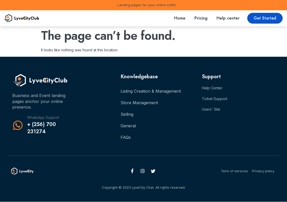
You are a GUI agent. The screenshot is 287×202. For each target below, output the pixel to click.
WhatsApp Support (43, 117)
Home (179, 18)
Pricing (200, 18)
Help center (228, 18)
